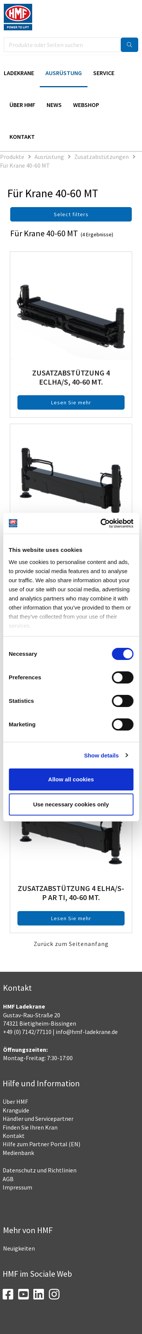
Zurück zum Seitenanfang (71, 943)
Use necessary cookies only (71, 804)
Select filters (71, 214)
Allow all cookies (71, 779)
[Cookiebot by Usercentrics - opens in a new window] (101, 523)
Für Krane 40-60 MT (25, 165)
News (54, 104)
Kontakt (22, 136)
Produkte (12, 156)
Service (103, 73)
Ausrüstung (63, 73)
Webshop (86, 104)
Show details (101, 755)
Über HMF (22, 104)
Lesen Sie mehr (71, 402)
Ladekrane (19, 73)
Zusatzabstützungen (101, 156)
